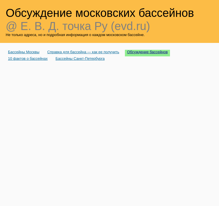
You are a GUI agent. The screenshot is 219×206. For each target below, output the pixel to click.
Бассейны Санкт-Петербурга (80, 58)
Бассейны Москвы (23, 52)
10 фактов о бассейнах (28, 58)
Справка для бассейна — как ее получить (83, 52)
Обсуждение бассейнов (147, 52)
